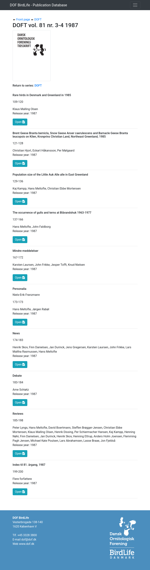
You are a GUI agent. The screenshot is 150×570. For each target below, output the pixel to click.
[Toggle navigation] (135, 5)
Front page (22, 19)
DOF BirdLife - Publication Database (38, 5)
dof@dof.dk (28, 539)
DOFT (36, 19)
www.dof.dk (26, 544)
